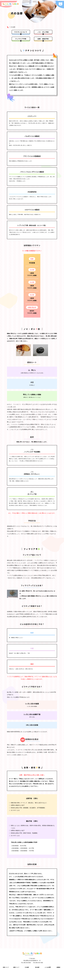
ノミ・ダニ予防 (43, 32)
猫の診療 (37, 967)
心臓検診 (58, 967)
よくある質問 (48, 967)
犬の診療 (27, 967)
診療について (16, 967)
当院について (6, 967)
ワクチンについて (20, 32)
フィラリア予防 (20, 39)
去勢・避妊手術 (43, 39)
